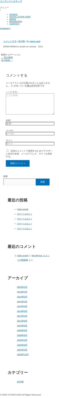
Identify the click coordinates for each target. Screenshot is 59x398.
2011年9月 (22, 321)
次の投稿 (7, 60)
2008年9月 (22, 335)
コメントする (10, 41)
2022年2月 (22, 287)
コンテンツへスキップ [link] (11, 1)
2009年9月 (22, 330)
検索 (5, 176)
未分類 (21, 41)
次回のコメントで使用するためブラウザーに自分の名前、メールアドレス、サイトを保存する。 (29, 154)
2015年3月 (22, 301)
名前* (8, 120)
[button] (29, 8)
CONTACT (14, 24)
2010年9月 (22, 326)
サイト (9, 140)
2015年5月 (22, 297)
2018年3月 (22, 292)
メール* (9, 130)
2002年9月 (22, 350)
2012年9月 (22, 316)
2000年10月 (23, 354)
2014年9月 (22, 306)
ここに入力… (12, 92)
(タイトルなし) (24, 214)
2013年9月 (22, 311)
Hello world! (22, 209)
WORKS (13, 14)
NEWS (12, 19)
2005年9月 (22, 340)
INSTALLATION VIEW (20, 17)
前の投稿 (7, 57)
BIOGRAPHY (15, 21)
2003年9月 (22, 345)
